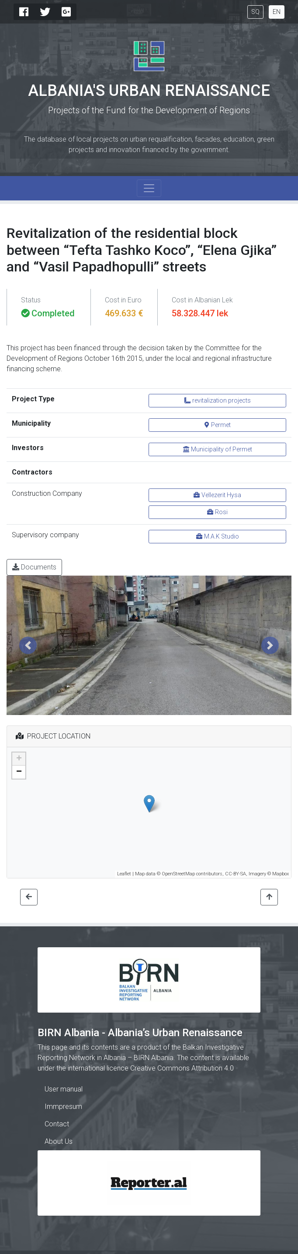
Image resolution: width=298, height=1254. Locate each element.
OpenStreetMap (178, 874)
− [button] (19, 772)
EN (277, 11)
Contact (57, 1124)
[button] (28, 645)
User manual (64, 1089)
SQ (255, 11)
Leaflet (124, 874)
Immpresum (63, 1106)
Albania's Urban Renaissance (149, 90)
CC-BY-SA (235, 874)
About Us (59, 1141)
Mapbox (280, 874)
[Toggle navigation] (149, 188)
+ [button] (19, 759)
